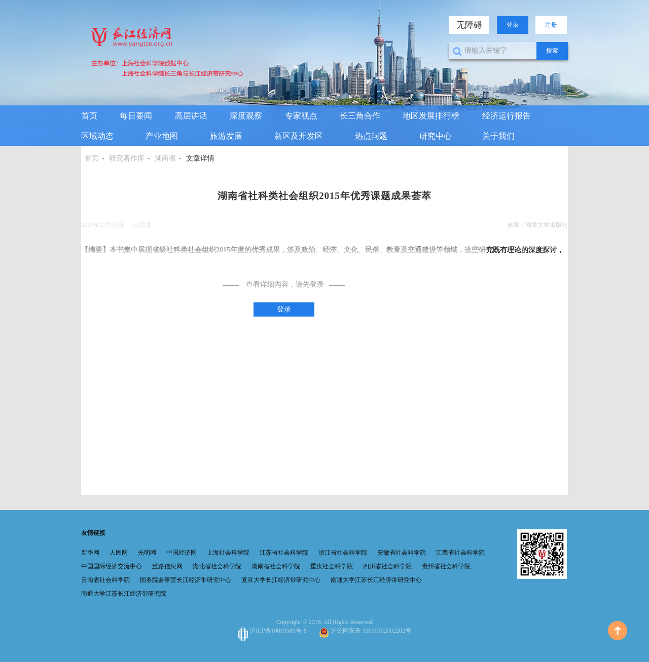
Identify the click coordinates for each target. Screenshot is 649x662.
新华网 (90, 552)
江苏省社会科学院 (284, 552)
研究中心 (435, 136)
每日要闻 (136, 115)
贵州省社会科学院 (446, 566)
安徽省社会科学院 (401, 552)
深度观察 (246, 115)
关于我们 (498, 136)
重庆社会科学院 (331, 566)
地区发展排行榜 (431, 115)
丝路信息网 (167, 566)
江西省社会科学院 (460, 552)
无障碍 (469, 25)
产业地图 (162, 136)
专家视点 (301, 115)
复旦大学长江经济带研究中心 (280, 579)
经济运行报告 (506, 115)
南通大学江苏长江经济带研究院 (123, 593)
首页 (89, 115)
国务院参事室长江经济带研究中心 (185, 579)
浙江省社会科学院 (342, 552)
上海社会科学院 (228, 552)
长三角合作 (360, 115)
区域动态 (97, 136)
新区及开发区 (298, 136)
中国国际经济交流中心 (111, 566)
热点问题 (371, 136)
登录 (513, 24)
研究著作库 (127, 158)
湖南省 (165, 158)
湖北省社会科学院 (217, 566)
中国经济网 (181, 552)
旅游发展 (226, 136)
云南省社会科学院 (105, 579)
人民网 (119, 552)
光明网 (147, 552)
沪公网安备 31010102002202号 (365, 630)
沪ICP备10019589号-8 (273, 630)
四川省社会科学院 (387, 566)
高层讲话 (191, 115)
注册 (551, 24)
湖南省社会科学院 (275, 566)
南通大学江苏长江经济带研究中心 (376, 579)
